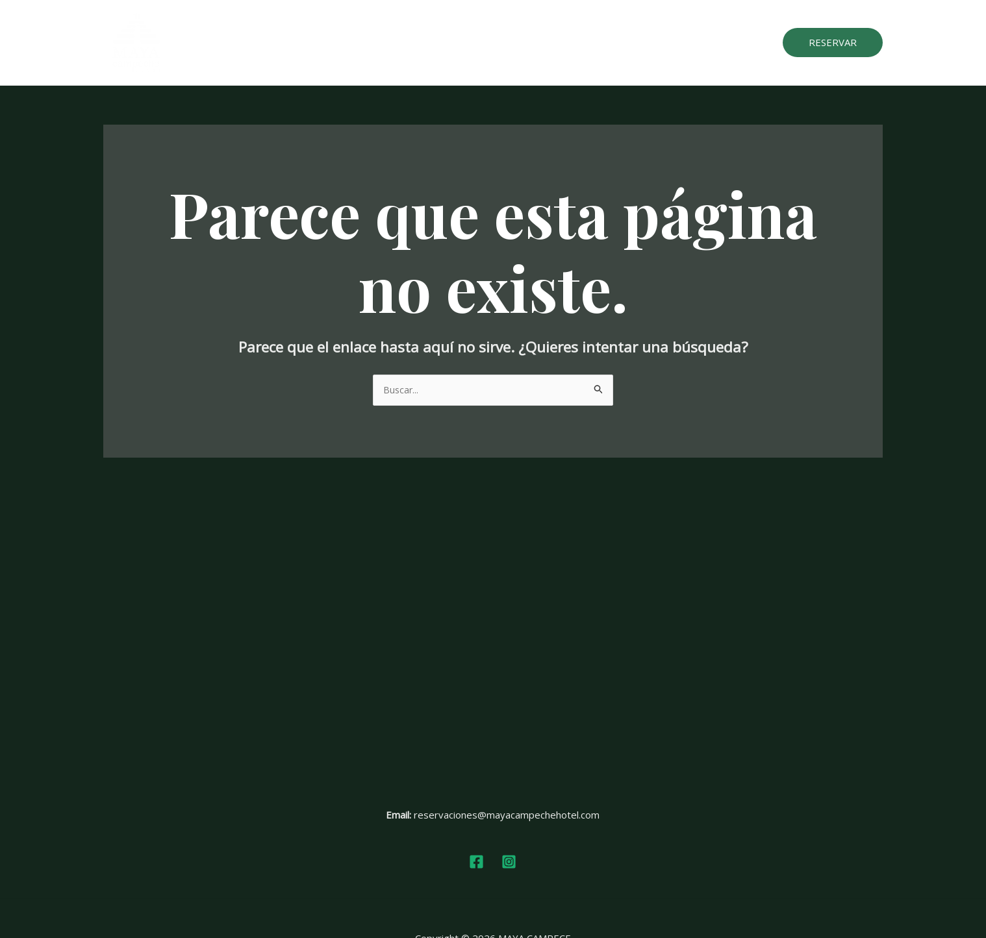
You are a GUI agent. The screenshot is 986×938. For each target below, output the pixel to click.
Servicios (498, 42)
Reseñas (607, 42)
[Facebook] (476, 862)
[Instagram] (508, 862)
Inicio (370, 42)
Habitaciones (430, 42)
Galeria (553, 42)
